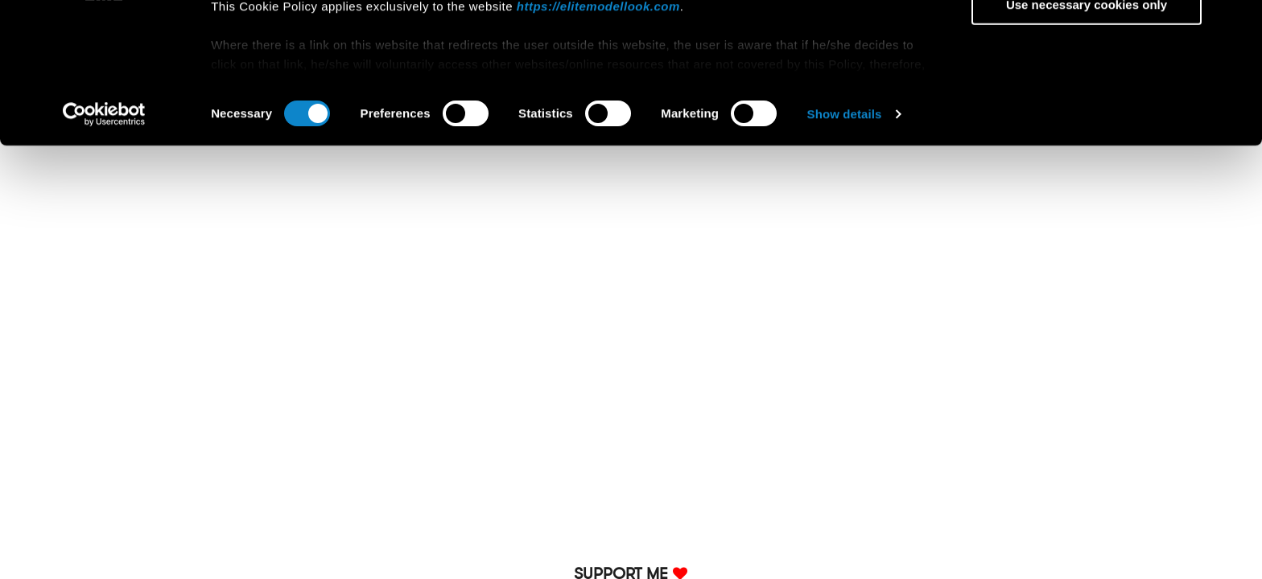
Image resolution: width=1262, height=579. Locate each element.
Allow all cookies (1087, 40)
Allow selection (1086, 87)
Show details (844, 244)
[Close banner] (1237, 25)
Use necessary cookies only (1086, 134)
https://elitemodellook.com (598, 135)
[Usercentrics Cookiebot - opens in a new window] (104, 244)
